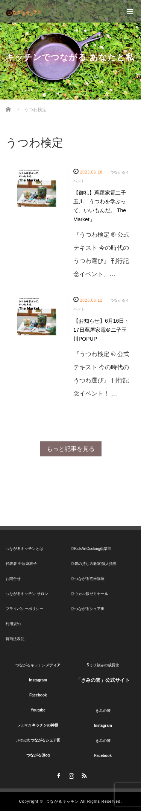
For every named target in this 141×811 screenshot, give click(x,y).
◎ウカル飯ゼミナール (89, 594)
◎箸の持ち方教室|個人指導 (94, 564)
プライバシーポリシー (24, 609)
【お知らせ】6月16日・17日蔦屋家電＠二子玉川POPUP (101, 330)
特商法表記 (15, 639)
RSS (83, 774)
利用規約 (13, 624)
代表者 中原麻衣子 (21, 564)
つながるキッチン (62, 801)
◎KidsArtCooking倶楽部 (91, 549)
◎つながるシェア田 (88, 609)
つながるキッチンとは (24, 549)
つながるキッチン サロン (27, 594)
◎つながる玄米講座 (88, 579)
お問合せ (13, 579)
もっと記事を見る (71, 449)
